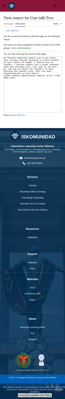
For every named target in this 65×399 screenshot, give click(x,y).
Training (32, 196)
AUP (32, 344)
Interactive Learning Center (32, 338)
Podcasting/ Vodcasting (32, 209)
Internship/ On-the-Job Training (32, 221)
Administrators (23, 48)
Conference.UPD (33, 304)
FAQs (32, 279)
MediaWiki (32, 248)
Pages (33, 311)
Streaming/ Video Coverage (33, 202)
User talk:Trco (12, 30)
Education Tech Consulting (32, 215)
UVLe (32, 298)
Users (13, 48)
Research (32, 350)
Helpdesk (32, 273)
